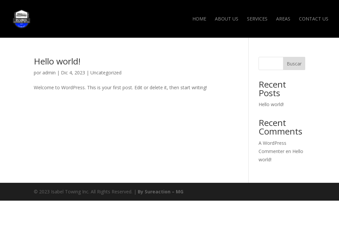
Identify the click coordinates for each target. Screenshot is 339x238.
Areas (283, 19)
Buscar (294, 63)
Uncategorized (105, 72)
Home (199, 19)
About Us (226, 19)
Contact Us (313, 19)
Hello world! (57, 61)
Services (257, 19)
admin (49, 72)
